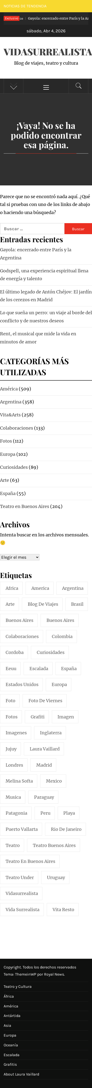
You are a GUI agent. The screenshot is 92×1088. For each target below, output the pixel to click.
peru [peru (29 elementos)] (45, 813)
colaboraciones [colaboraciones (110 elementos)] (22, 636)
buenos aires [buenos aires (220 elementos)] (19, 620)
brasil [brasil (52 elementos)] (77, 604)
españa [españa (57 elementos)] (69, 668)
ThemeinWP (26, 974)
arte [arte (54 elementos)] (10, 604)
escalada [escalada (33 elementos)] (38, 668)
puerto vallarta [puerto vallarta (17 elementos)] (22, 829)
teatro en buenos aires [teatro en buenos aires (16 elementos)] (30, 861)
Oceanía (11, 1045)
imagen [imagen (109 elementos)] (65, 717)
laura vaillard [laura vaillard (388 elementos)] (45, 749)
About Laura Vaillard (21, 1074)
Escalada (11, 1054)
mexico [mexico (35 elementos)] (54, 781)
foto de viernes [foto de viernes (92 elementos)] (45, 700)
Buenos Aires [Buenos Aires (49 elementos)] (60, 620)
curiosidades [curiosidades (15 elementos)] (50, 652)
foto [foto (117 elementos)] (10, 700)
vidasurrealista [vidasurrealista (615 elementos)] (22, 893)
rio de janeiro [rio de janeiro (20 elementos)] (66, 829)
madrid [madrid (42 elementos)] (44, 765)
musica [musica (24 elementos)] (13, 797)
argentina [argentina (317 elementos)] (72, 588)
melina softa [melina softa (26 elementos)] (19, 781)
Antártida (12, 1015)
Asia (7, 1025)
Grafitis (10, 1064)
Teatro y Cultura (18, 986)
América (11, 1006)
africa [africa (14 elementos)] (12, 588)
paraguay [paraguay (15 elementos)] (44, 797)
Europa (10, 1035)
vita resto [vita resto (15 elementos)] (63, 909)
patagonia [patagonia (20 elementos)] (16, 813)
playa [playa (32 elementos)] (69, 813)
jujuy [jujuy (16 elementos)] (11, 749)
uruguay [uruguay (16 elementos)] (56, 877)
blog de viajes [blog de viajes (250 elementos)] (43, 604)
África (9, 996)
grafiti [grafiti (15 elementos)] (38, 717)
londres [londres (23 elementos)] (14, 765)
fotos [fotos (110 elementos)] (12, 717)
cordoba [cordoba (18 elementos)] (15, 652)
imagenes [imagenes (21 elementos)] (16, 733)
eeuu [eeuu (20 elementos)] (11, 668)
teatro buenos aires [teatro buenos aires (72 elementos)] (54, 845)
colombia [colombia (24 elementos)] (62, 636)
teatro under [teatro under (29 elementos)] (20, 877)
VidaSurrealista (48, 51)
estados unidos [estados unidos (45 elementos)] (22, 684)
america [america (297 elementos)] (40, 588)
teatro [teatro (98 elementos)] (13, 845)
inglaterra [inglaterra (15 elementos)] (51, 733)
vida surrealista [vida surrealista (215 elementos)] (22, 909)
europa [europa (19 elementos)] (59, 684)
